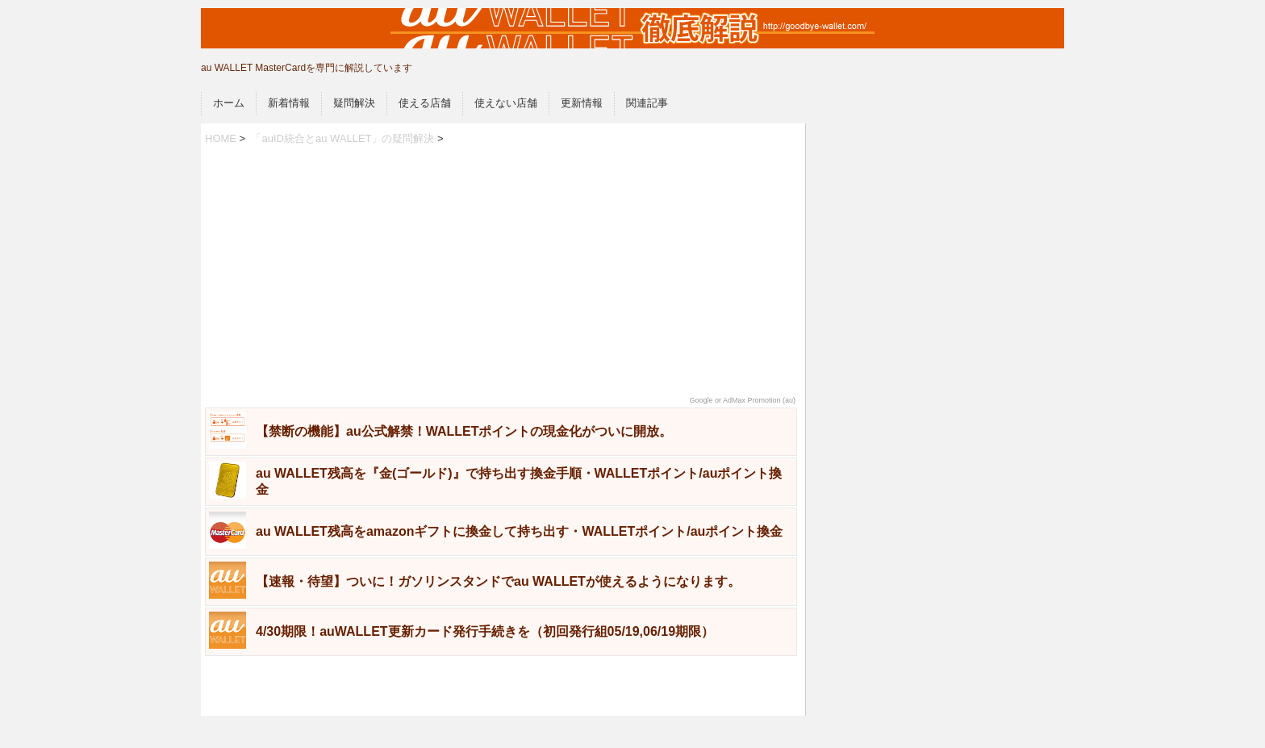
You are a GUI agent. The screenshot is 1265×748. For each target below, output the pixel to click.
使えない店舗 (505, 103)
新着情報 (289, 103)
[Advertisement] (501, 271)
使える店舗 (425, 103)
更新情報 (582, 103)
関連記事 (647, 103)
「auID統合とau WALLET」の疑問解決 (342, 138)
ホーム (228, 103)
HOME (220, 138)
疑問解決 (354, 103)
